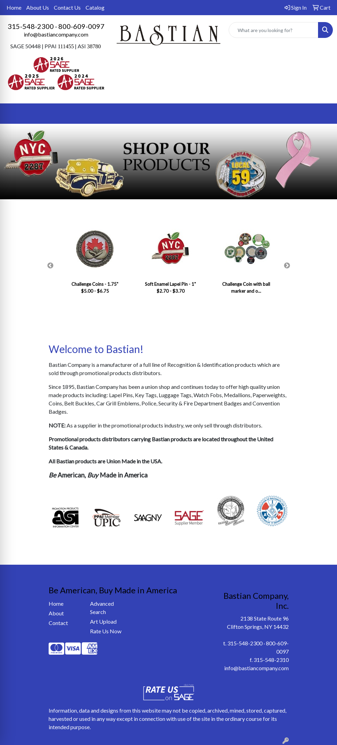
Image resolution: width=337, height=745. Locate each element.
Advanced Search (102, 607)
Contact (58, 623)
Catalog (95, 7)
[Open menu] (323, 113)
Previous (50, 265)
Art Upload (103, 621)
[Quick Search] (273, 30)
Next (287, 265)
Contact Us (67, 7)
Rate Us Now (105, 631)
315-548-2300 (31, 26)
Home (14, 7)
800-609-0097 (81, 26)
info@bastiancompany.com (56, 34)
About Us (37, 7)
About (56, 613)
